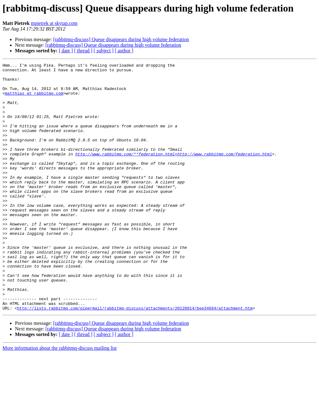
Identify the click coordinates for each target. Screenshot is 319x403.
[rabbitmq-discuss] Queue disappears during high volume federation (121, 39)
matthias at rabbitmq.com (34, 99)
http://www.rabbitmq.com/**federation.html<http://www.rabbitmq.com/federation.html (173, 172)
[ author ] (124, 50)
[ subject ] (104, 50)
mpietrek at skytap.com (54, 23)
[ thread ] (83, 50)
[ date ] (66, 50)
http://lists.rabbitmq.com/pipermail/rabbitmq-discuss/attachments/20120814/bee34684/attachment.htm (135, 357)
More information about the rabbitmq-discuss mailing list (59, 397)
